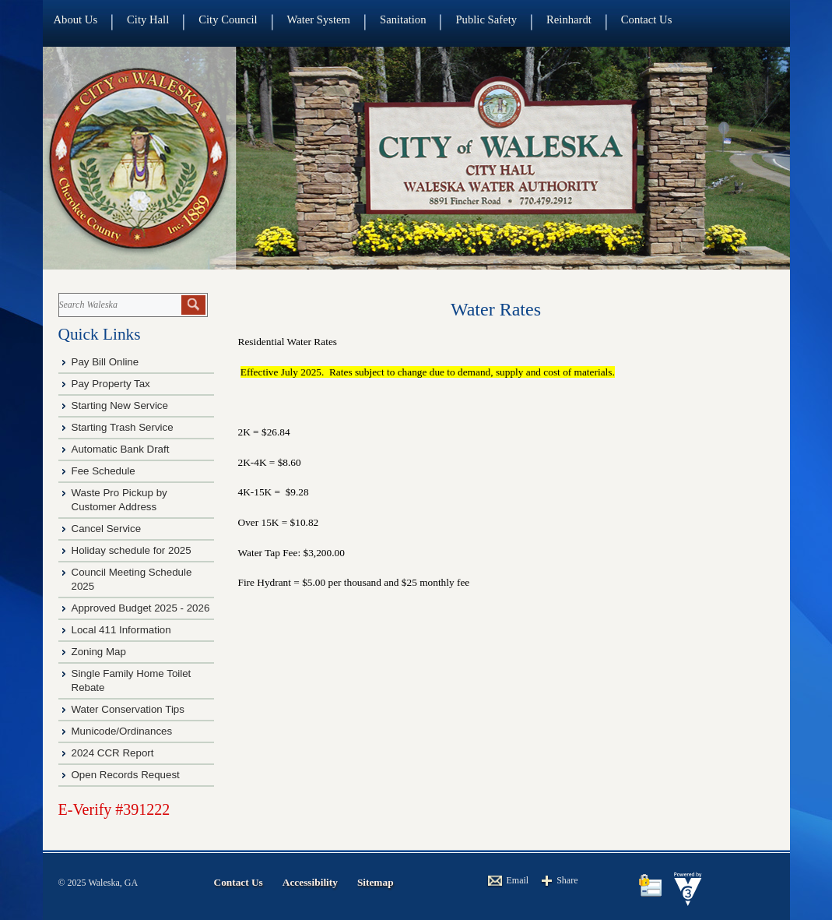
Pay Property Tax (111, 384)
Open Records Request (126, 775)
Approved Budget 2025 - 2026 (141, 608)
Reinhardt (569, 19)
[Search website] (118, 305)
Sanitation (403, 19)
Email (518, 880)
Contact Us (646, 19)
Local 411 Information (121, 630)
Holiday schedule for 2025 (131, 550)
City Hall (148, 19)
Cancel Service (107, 528)
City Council (227, 19)
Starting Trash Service (123, 427)
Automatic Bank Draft (122, 449)
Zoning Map (99, 651)
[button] (193, 305)
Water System (318, 19)
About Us (76, 19)
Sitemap (375, 882)
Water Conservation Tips (128, 709)
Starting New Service (120, 405)
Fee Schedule (103, 471)
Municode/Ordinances (123, 731)
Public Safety (486, 19)
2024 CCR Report (113, 753)
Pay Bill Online (105, 362)
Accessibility (310, 882)
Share (566, 880)
